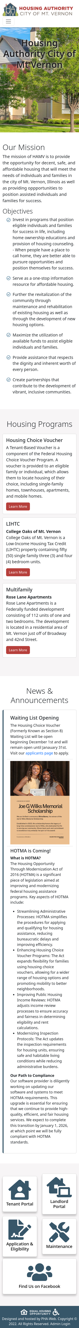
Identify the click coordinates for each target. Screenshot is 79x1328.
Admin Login (60, 1323)
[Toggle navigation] (8, 21)
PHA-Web (48, 1318)
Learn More (18, 506)
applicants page (39, 753)
